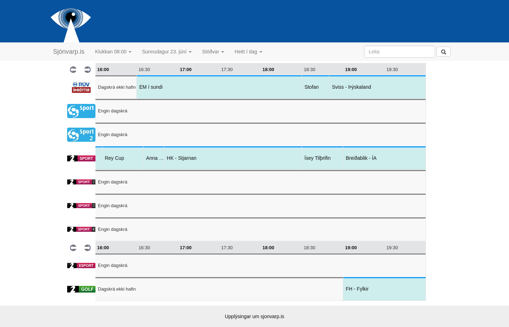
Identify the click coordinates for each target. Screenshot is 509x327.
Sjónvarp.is (68, 51)
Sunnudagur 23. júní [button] (167, 51)
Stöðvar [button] (213, 51)
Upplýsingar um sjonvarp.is (254, 316)
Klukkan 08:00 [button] (113, 51)
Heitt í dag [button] (248, 51)
